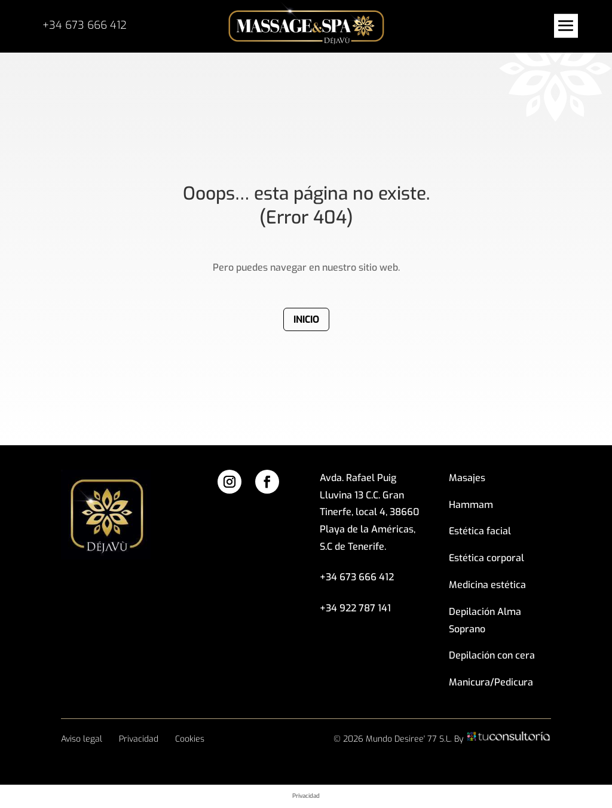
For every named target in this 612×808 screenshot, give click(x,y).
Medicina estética (487, 585)
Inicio (306, 319)
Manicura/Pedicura (491, 682)
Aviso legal (81, 739)
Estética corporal (486, 558)
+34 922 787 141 (355, 608)
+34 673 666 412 (84, 25)
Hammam (471, 504)
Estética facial (480, 531)
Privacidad (138, 739)
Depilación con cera (492, 655)
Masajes (467, 478)
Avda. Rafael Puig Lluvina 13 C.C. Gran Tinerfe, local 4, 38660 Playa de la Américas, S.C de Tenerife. (369, 512)
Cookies (189, 739)
